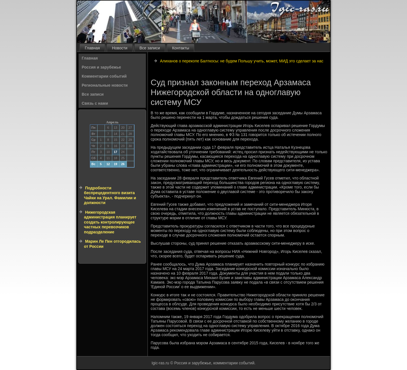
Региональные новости (105, 85)
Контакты (180, 48)
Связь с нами (95, 103)
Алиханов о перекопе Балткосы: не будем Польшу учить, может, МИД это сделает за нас (241, 61)
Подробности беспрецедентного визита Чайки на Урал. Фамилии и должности (110, 195)
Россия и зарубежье (101, 67)
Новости (119, 48)
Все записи (150, 48)
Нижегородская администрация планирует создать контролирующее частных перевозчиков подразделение (110, 222)
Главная (92, 48)
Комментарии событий (104, 76)
